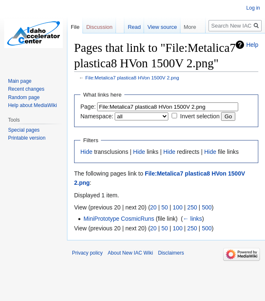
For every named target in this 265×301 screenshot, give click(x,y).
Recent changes (26, 89)
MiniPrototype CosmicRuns (118, 218)
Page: (88, 106)
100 (178, 207)
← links (192, 218)
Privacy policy (87, 253)
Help (252, 44)
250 (192, 207)
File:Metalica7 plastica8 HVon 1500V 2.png (132, 77)
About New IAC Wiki (130, 253)
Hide (86, 151)
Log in (253, 8)
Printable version (26, 138)
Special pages (23, 130)
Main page (19, 81)
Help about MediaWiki (32, 105)
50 (165, 207)
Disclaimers (171, 253)
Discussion (99, 27)
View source (162, 27)
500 (206, 207)
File (75, 27)
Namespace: (96, 116)
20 (153, 207)
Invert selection (199, 116)
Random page (23, 97)
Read (134, 27)
